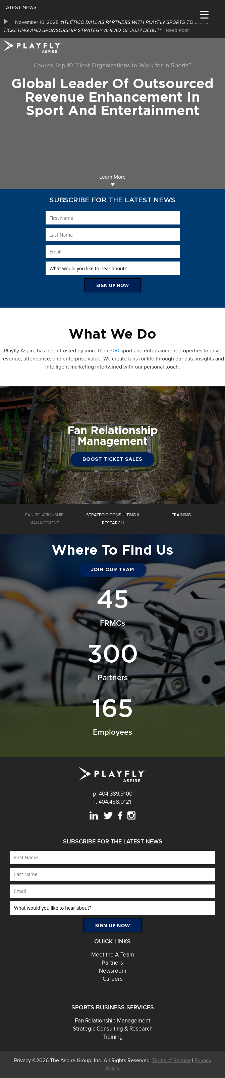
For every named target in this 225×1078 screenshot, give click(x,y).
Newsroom (112, 970)
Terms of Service (171, 1060)
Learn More (112, 180)
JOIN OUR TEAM (112, 569)
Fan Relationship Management (112, 1020)
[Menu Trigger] (204, 14)
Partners (112, 962)
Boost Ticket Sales (112, 459)
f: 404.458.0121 (112, 801)
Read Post (177, 30)
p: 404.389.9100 (112, 793)
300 (114, 350)
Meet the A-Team (112, 954)
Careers (113, 978)
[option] (112, 26)
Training (113, 1036)
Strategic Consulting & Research (113, 1028)
